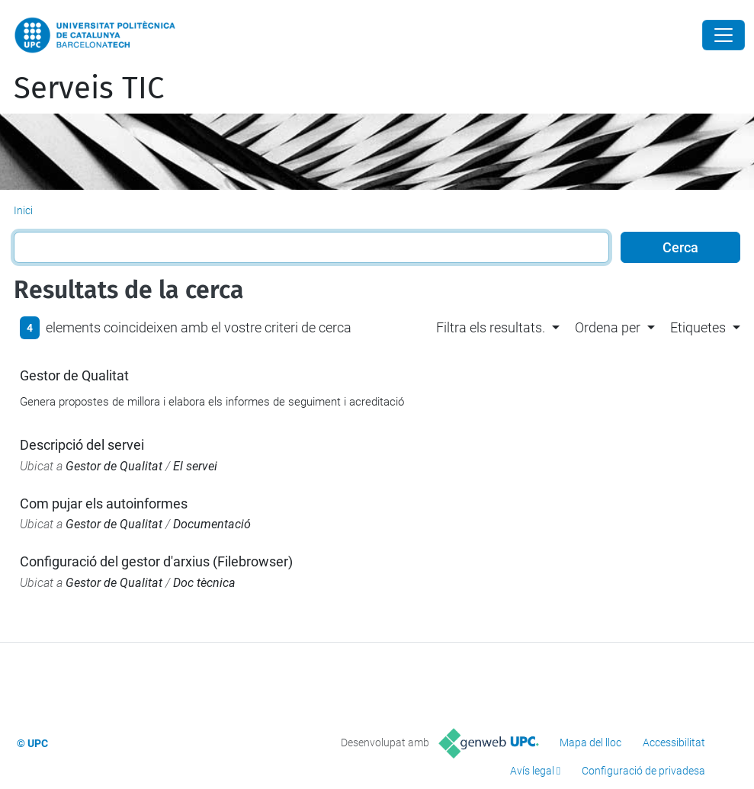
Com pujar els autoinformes (104, 504)
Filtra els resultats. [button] (490, 327)
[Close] (723, 35)
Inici (23, 210)
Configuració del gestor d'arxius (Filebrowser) (156, 561)
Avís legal (532, 771)
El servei (195, 466)
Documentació (212, 524)
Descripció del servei (82, 445)
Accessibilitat (674, 742)
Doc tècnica (204, 583)
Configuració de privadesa (643, 771)
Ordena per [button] (607, 327)
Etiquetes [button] (698, 327)
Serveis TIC (89, 88)
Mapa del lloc (590, 742)
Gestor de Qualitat (74, 375)
